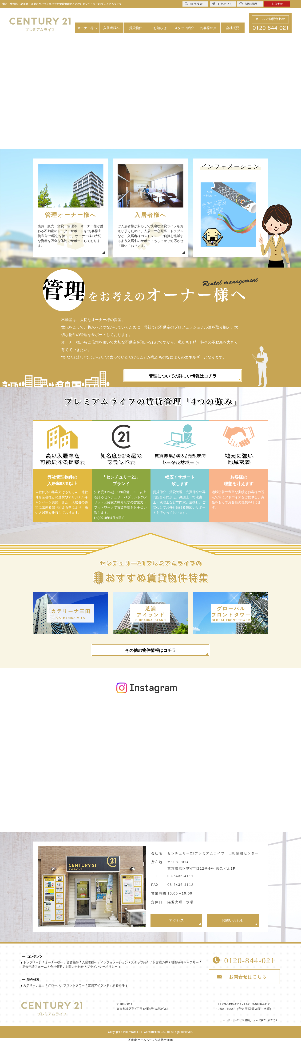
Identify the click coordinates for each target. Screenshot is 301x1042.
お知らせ (159, 28)
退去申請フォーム (34, 966)
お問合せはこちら (248, 976)
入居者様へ (111, 28)
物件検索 (194, 4)
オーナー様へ (87, 28)
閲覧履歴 (248, 4)
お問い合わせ (233, 920)
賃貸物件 (135, 28)
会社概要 (232, 28)
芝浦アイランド (98, 985)
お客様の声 (208, 28)
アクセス (176, 920)
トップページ (32, 962)
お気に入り (222, 4)
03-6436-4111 (180, 876)
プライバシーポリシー (102, 966)
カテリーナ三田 (34, 985)
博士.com (167, 1040)
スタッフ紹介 (184, 28)
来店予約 (277, 4)
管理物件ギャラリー (185, 962)
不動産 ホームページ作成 (144, 1040)
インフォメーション (114, 962)
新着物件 (118, 985)
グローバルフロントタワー (66, 985)
